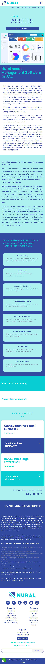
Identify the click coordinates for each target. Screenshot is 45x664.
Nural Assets (11, 613)
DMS (22, 7)
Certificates (34, 622)
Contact (33, 625)
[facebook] (8, 603)
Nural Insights (33, 618)
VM (38, 7)
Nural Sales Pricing (11, 618)
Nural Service (11, 616)
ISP (29, 7)
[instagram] (25, 603)
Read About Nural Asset (22, 28)
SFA (26, 7)
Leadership (34, 613)
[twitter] (14, 603)
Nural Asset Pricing (11, 620)
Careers (33, 616)
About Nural (34, 611)
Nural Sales (11, 611)
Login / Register (22, 638)
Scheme (34, 7)
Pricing (42, 7)
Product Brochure (22, 632)
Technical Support (22, 635)
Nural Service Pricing (11, 622)
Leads (17, 7)
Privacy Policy (22, 662)
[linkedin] (20, 603)
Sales (12, 7)
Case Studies (33, 620)
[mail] (31, 603)
